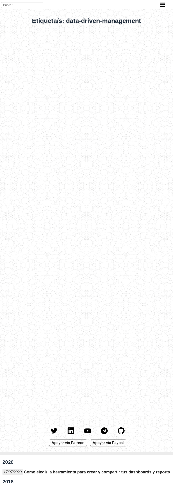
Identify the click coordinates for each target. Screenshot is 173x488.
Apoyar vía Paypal (108, 443)
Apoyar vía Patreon (68, 443)
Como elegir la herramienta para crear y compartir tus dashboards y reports (97, 472)
